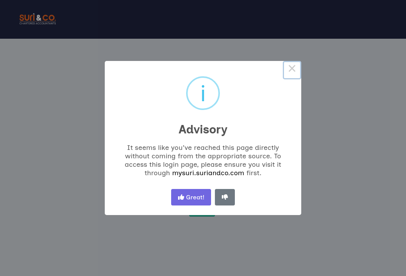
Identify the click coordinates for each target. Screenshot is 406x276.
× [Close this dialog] (292, 70)
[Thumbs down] (224, 197)
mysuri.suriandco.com (208, 173)
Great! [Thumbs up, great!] (191, 197)
